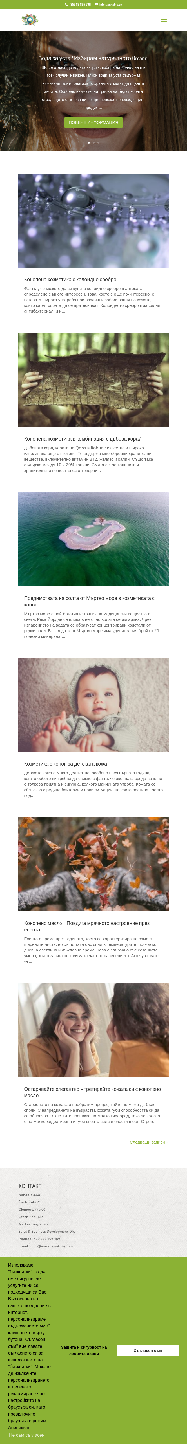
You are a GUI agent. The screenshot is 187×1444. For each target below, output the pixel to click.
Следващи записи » (149, 1142)
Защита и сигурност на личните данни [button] (84, 1350)
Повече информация (93, 126)
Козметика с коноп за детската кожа (65, 764)
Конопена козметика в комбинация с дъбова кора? (82, 439)
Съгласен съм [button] (148, 1350)
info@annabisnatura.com (52, 1246)
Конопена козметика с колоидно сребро (70, 279)
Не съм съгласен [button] (26, 1435)
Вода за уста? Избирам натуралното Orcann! (93, 61)
